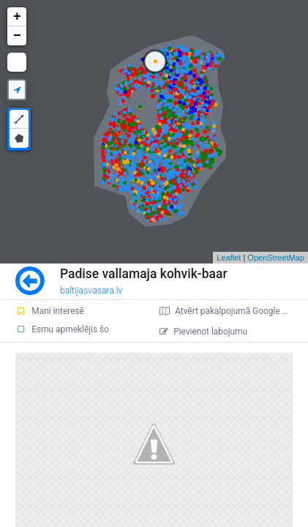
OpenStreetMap (275, 257)
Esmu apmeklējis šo (62, 329)
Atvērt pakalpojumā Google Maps (231, 311)
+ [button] (17, 17)
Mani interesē (49, 311)
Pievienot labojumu (203, 331)
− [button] (17, 36)
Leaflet (229, 257)
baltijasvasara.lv (91, 290)
